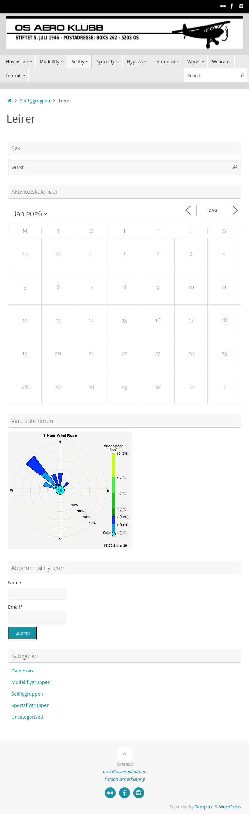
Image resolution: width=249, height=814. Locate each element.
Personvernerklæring (124, 779)
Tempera (204, 807)
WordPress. (231, 807)
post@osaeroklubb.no (124, 771)
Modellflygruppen (31, 682)
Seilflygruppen (35, 101)
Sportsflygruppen (30, 705)
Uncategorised (27, 716)
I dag (212, 210)
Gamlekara (23, 670)
